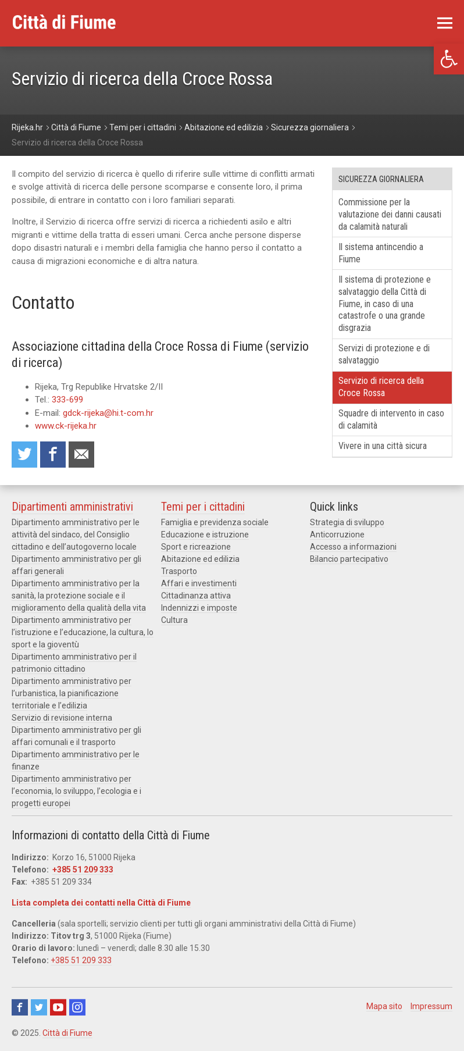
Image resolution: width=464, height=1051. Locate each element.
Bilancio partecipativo (349, 559)
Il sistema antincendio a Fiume (380, 253)
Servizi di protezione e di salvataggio (384, 354)
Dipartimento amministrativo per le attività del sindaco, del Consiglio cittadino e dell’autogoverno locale (76, 534)
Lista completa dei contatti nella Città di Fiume (101, 902)
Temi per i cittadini (203, 507)
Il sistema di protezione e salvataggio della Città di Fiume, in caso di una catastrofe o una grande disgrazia (384, 303)
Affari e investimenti (199, 583)
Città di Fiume (67, 1033)
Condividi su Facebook (53, 454)
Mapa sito (384, 1006)
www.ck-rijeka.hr (66, 426)
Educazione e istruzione (205, 534)
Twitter (39, 1007)
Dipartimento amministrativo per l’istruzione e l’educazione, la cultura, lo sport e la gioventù (83, 632)
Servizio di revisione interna (62, 717)
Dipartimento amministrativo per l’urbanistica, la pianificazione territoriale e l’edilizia (71, 693)
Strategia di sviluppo (347, 522)
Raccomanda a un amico (81, 454)
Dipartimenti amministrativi (72, 507)
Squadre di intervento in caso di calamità (391, 419)
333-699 (67, 399)
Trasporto (179, 571)
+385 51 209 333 (82, 869)
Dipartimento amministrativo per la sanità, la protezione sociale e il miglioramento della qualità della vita (79, 595)
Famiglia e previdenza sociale (215, 522)
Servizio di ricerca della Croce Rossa (381, 386)
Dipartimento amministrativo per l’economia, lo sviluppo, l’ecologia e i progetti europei (76, 791)
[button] (449, 59)
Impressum (431, 1006)
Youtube (58, 1007)
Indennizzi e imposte (199, 607)
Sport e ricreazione (196, 546)
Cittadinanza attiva (196, 595)
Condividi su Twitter (24, 454)
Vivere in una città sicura (382, 445)
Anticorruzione (337, 534)
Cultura (174, 620)
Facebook (20, 1007)
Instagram (77, 1007)
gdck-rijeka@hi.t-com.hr (108, 413)
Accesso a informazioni (353, 546)
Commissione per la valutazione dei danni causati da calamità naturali (389, 214)
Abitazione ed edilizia (200, 559)
